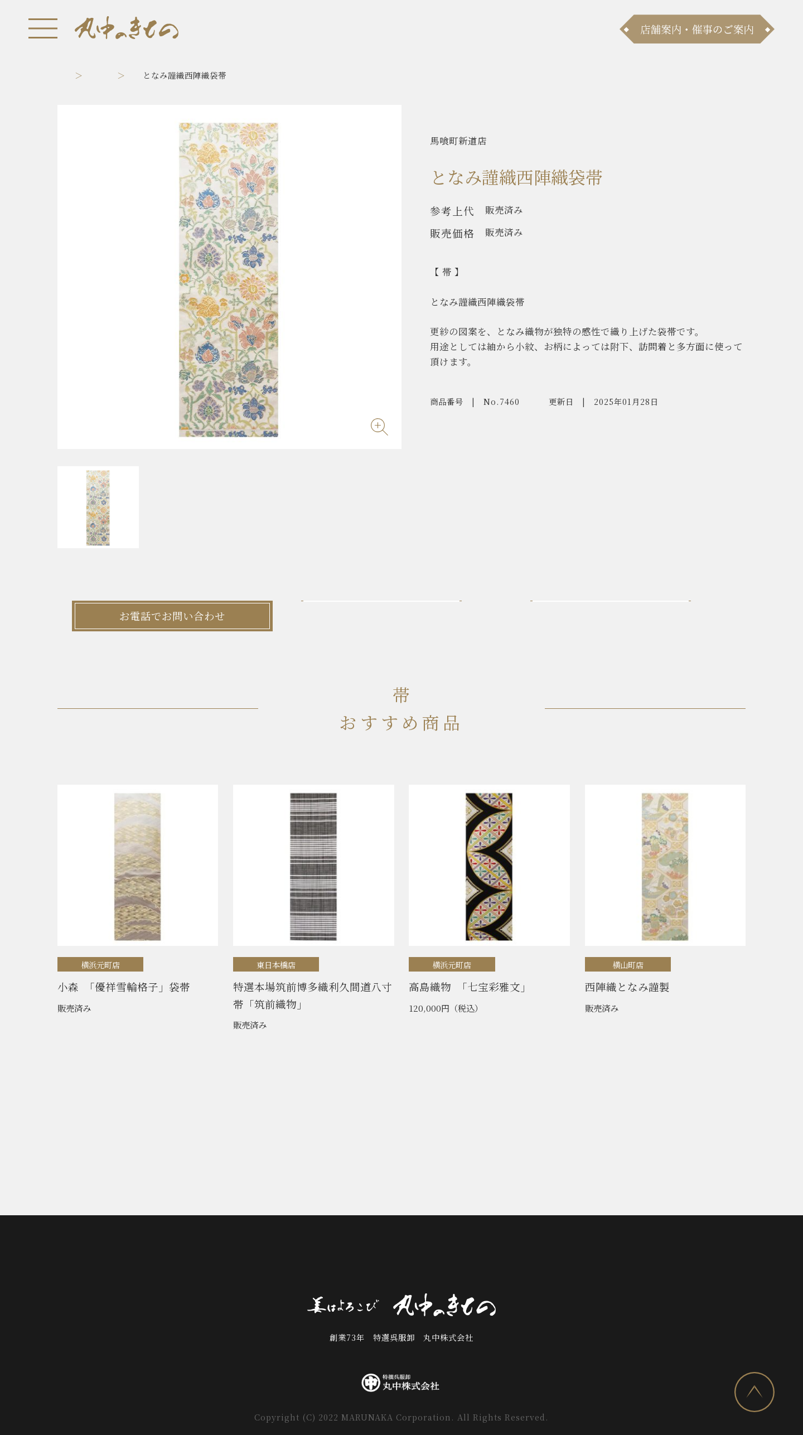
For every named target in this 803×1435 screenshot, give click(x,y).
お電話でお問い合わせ (172, 615)
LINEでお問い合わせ (631, 615)
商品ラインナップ (254, 1257)
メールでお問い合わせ (401, 615)
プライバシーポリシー (595, 1257)
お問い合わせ (392, 1257)
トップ (70, 75)
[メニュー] (42, 28)
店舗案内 (327, 1257)
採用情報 (512, 1257)
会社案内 (457, 1257)
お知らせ (180, 1257)
